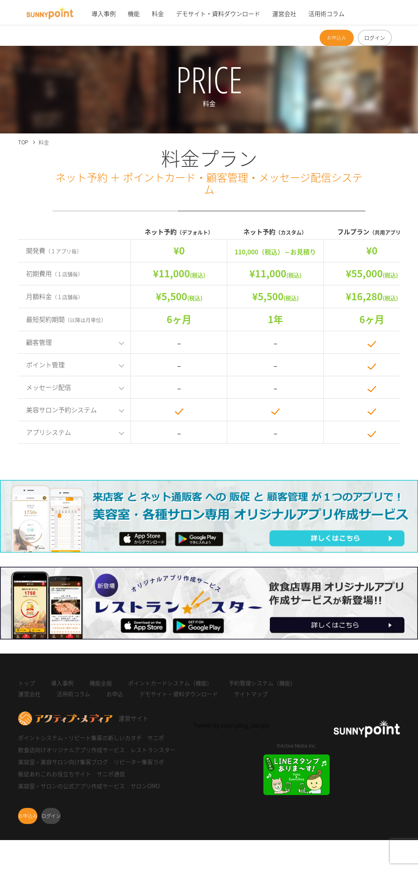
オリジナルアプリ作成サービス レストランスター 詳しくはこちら (88, 638)
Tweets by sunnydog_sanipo (231, 725)
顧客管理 (39, 342)
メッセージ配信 (48, 387)
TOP (23, 142)
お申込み (336, 37)
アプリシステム (48, 432)
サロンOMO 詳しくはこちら (37, 552)
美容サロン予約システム (61, 409)
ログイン (374, 37)
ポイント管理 (45, 364)
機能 (134, 13)
